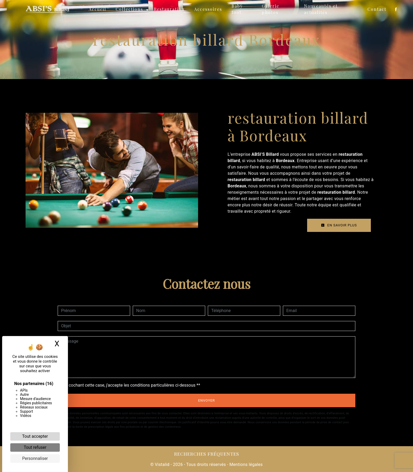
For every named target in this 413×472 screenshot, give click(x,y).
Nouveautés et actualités (321, 9)
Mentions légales (245, 464)
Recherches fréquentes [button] (206, 454)
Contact (375, 9)
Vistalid (162, 464)
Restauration (170, 9)
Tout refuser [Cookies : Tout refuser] (35, 447)
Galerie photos (271, 9)
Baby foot (238, 9)
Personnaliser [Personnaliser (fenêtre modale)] (35, 458)
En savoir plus (339, 225)
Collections (130, 9)
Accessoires (209, 9)
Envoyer (206, 400)
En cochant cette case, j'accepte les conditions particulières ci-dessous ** (131, 385)
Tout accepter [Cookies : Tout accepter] (35, 436)
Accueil (98, 9)
